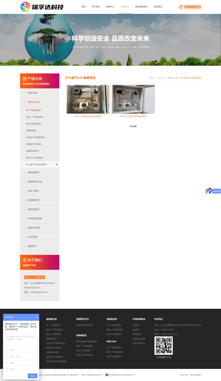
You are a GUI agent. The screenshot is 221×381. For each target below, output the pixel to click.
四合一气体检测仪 (34, 117)
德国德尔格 (172, 78)
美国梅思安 (81, 335)
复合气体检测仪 (33, 124)
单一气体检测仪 (33, 110)
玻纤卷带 (137, 334)
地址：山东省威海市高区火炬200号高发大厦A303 (177, 325)
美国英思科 (112, 319)
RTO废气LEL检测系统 (42, 164)
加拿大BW (111, 341)
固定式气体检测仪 (34, 158)
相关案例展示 (141, 6)
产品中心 (125, 6)
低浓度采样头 (139, 343)
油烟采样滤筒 (139, 338)
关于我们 (96, 6)
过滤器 (136, 329)
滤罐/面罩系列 (32, 151)
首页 (83, 6)
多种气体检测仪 (83, 350)
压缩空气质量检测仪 (35, 137)
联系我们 (158, 6)
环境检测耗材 (139, 319)
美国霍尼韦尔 (82, 319)
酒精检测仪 (31, 130)
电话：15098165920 (164, 329)
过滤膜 (136, 325)
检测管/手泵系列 (33, 144)
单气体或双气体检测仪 (86, 341)
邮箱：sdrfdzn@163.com (166, 334)
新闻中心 (110, 6)
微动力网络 (196, 375)
